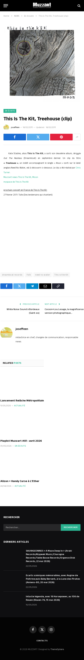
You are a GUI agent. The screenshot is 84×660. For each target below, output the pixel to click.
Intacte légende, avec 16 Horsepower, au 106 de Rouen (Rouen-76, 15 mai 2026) (52, 598)
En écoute (10, 111)
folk (29, 274)
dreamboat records (12, 274)
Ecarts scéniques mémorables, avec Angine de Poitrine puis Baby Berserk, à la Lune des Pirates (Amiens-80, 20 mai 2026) (53, 579)
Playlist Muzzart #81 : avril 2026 (21, 441)
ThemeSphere (57, 649)
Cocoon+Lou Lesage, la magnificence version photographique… (64, 311)
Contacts (42, 640)
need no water (42, 274)
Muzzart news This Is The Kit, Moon (20, 177)
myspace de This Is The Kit (16, 181)
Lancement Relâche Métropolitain (22, 401)
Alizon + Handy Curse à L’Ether (19, 481)
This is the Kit (61, 274)
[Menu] (5, 6)
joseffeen (15, 127)
